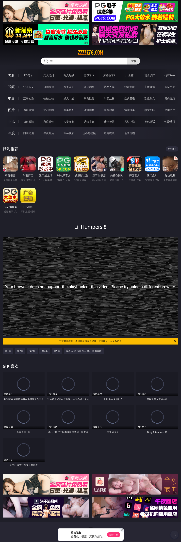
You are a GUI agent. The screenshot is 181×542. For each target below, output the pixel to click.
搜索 (133, 61)
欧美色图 (69, 110)
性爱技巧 (170, 121)
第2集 (20, 351)
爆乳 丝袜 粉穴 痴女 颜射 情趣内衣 (83, 351)
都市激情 (28, 121)
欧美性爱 (89, 98)
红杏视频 (109, 133)
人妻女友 (69, 121)
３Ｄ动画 (89, 87)
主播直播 (149, 87)
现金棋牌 (149, 75)
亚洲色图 (48, 110)
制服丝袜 (109, 98)
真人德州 (48, 75)
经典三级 (129, 98)
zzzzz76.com (90, 52)
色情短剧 (129, 133)
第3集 (32, 351)
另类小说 (129, 121)
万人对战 (69, 75)
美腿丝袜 (109, 110)
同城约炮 (28, 133)
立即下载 (113, 534)
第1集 (8, 351)
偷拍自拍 (48, 98)
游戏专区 (89, 75)
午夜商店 (48, 133)
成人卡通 (69, 98)
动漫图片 (89, 110)
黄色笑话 (149, 121)
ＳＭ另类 (170, 87)
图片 (11, 110)
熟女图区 (149, 110)
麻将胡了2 (109, 75)
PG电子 (28, 75)
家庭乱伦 (48, 121)
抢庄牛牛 (170, 75)
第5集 (57, 351)
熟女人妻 (109, 87)
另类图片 (170, 110)
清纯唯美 (129, 110)
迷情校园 (109, 121)
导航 (11, 133)
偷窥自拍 (28, 110)
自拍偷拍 (48, 87)
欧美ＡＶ (69, 87)
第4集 (45, 351)
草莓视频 (69, 133)
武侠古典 (89, 121)
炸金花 (129, 75)
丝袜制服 (129, 87)
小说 (11, 121)
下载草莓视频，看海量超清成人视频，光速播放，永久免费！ (118, 341)
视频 (11, 87)
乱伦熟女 (149, 98)
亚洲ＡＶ (28, 87)
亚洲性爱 (28, 98)
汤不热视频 (89, 133)
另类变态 (170, 98)
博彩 (11, 75)
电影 (11, 98)
